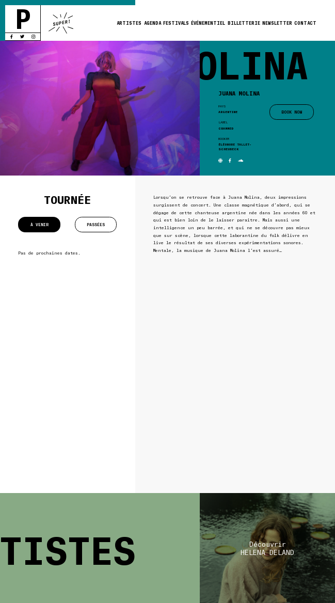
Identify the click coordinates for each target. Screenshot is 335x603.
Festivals (176, 23)
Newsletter (277, 23)
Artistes (129, 23)
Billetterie (244, 23)
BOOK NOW (291, 112)
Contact (305, 23)
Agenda (152, 23)
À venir (39, 224)
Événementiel (208, 23)
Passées (96, 224)
